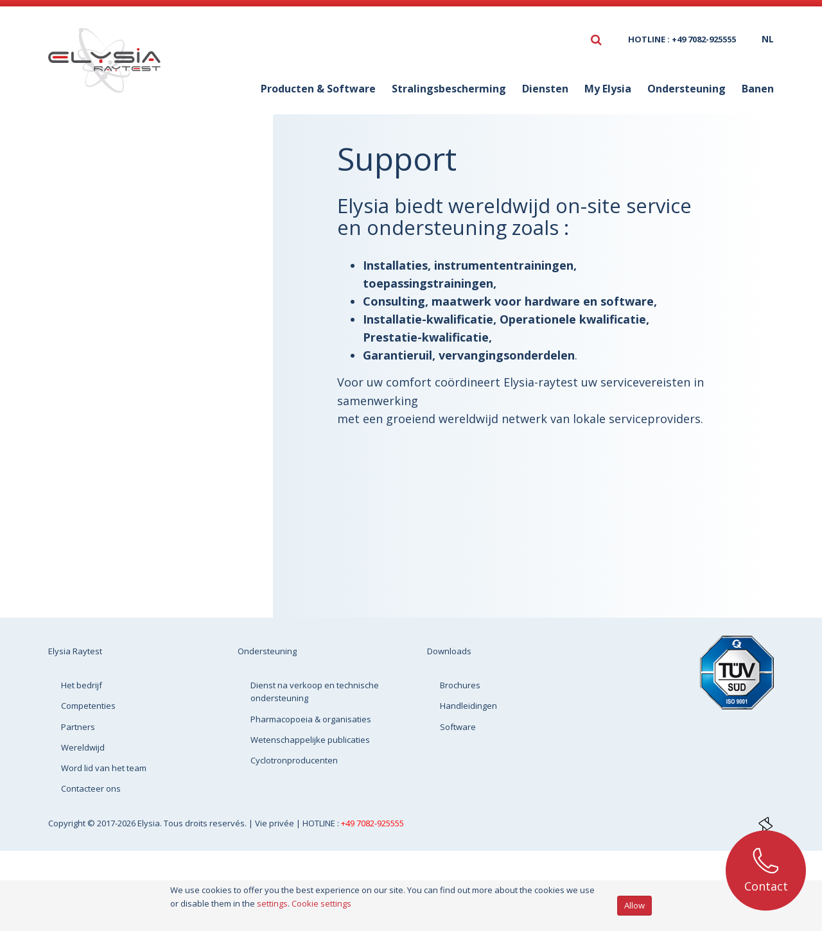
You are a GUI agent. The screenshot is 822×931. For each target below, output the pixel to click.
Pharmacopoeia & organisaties (136, 246)
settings (272, 903)
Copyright (67, 823)
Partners (78, 727)
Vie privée (275, 823)
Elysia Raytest (75, 651)
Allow (634, 905)
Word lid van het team (103, 768)
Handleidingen (468, 705)
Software (458, 727)
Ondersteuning (686, 89)
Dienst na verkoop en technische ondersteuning (159, 202)
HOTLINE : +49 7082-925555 (682, 39)
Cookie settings (321, 903)
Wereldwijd (83, 747)
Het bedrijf (81, 685)
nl (768, 39)
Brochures (460, 685)
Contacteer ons (91, 788)
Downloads (449, 651)
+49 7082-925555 (372, 823)
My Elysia (607, 89)
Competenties (88, 705)
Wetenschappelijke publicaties (140, 289)
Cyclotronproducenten (150, 324)
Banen (758, 89)
